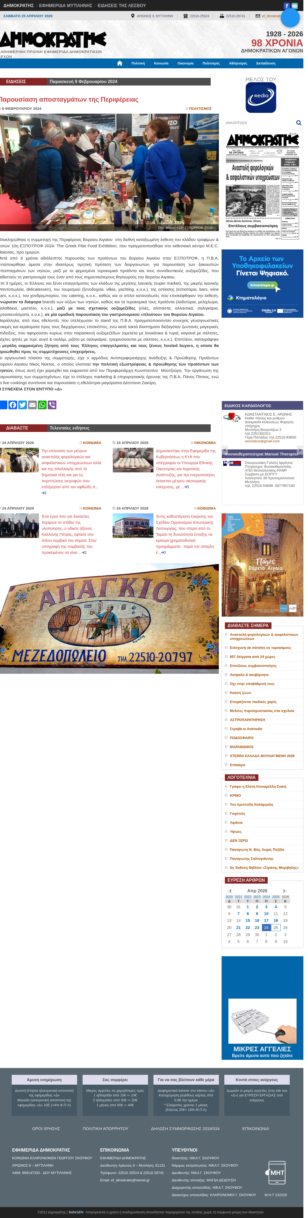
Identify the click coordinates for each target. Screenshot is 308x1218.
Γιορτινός (238, 813)
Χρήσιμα (110, 73)
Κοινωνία (161, 63)
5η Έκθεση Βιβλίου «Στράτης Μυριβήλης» (264, 868)
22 (248, 927)
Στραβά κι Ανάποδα (246, 729)
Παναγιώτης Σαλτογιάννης (252, 859)
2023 (257, 897)
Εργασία (41, 73)
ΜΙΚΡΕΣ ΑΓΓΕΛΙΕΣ (262, 1048)
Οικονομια (205, 443)
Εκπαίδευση (266, 63)
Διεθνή (131, 73)
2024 (266, 897)
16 (257, 920)
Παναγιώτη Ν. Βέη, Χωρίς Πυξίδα (257, 850)
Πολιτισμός (211, 63)
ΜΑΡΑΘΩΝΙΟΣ (242, 747)
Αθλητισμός (238, 63)
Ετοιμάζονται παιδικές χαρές (253, 702)
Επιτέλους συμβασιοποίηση (253, 666)
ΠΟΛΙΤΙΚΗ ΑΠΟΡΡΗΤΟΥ (105, 1128)
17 (266, 920)
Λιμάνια (236, 822)
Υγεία (90, 73)
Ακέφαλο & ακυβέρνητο (249, 675)
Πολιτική (138, 63)
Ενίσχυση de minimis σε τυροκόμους (260, 648)
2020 (229, 897)
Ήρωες (236, 831)
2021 (238, 897)
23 (257, 927)
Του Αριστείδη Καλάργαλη (251, 804)
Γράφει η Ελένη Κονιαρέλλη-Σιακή (258, 786)
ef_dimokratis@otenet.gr (280, 16)
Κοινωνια (92, 443)
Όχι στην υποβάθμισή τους (252, 684)
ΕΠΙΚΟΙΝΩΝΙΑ (255, 1128)
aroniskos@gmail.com (262, 441)
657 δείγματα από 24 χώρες (253, 657)
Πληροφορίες (156, 73)
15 (248, 920)
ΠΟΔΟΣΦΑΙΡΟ (242, 738)
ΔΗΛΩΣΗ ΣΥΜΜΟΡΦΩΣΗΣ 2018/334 (185, 1128)
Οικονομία (186, 63)
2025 (276, 897)
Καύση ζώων (240, 693)
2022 (248, 897)
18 (276, 920)
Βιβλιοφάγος (67, 73)
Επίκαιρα (237, 765)
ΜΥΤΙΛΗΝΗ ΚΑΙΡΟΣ (262, 978)
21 (238, 927)
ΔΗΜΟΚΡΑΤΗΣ (19, 5)
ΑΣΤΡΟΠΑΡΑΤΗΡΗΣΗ (247, 720)
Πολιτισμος (200, 109)
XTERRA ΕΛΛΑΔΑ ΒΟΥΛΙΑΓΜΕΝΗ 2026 (262, 756)
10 (266, 913)
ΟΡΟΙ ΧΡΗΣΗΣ (46, 1128)
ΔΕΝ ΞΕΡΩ (239, 841)
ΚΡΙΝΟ (235, 795)
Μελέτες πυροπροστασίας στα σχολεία (262, 711)
